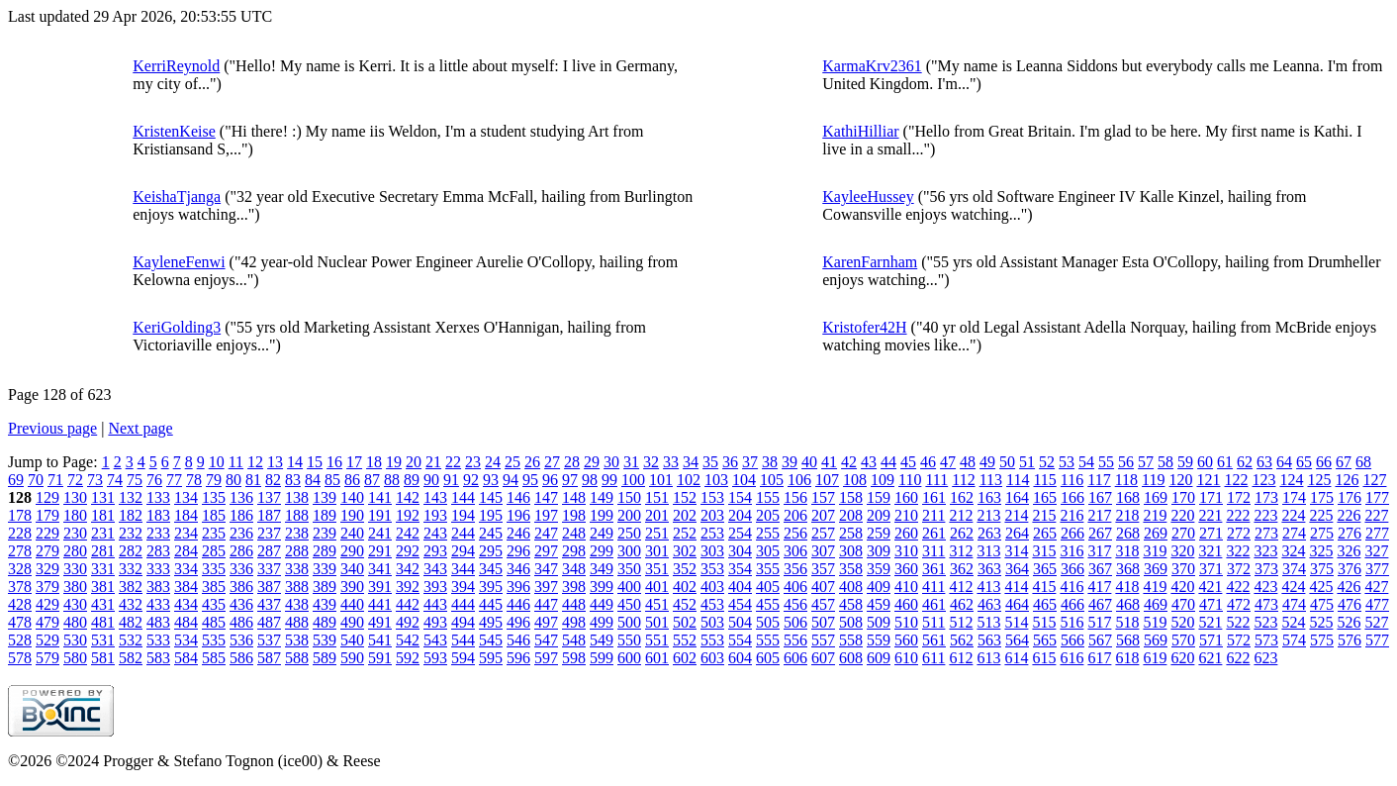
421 (1210, 586)
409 (878, 586)
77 (174, 479)
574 (1294, 640)
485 (214, 622)
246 (518, 533)
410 (906, 586)
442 (407, 604)
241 (380, 533)
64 (1284, 461)
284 (186, 550)
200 (629, 515)
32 (651, 461)
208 (851, 515)
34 (690, 461)
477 (1377, 604)
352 (685, 568)
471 (1211, 604)
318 (1127, 550)
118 (1126, 479)
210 (906, 515)
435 (214, 604)
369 (1155, 568)
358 (851, 568)
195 (491, 515)
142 (407, 497)
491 (380, 622)
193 (435, 515)
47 (948, 461)
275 (1322, 533)
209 (878, 515)
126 (1346, 479)
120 (1180, 479)
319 (1154, 550)
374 (1294, 568)
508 (851, 622)
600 (629, 657)
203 (712, 515)
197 (546, 515)
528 (20, 640)
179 (47, 515)
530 (75, 640)
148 (574, 497)
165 (1045, 497)
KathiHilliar (860, 131)
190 (352, 515)
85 (332, 479)
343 (435, 568)
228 (20, 533)
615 (1044, 657)
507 (823, 622)
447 (546, 604)
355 (768, 568)
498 (574, 622)
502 (685, 622)
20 (413, 461)
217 (1099, 515)
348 (574, 568)
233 (158, 533)
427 (1376, 586)
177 (1377, 497)
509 (878, 622)
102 (688, 479)
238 (297, 533)
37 (750, 461)
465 (1045, 604)
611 (933, 657)
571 (1211, 640)
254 (740, 533)
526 (1348, 622)
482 (130, 622)
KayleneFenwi (179, 261)
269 (1155, 533)
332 (130, 568)
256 (795, 533)
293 (435, 550)
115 (1044, 479)
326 (1348, 550)
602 (685, 657)
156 (795, 497)
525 (1321, 622)
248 (574, 533)
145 (491, 497)
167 (1100, 497)
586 (241, 657)
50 (1007, 461)
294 (463, 550)
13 (275, 461)
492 (407, 622)
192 (407, 515)
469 (1155, 604)
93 (491, 479)
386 (241, 586)
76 (154, 479)
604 (740, 657)
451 (657, 604)
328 (20, 568)
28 (572, 461)
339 (324, 568)
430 (75, 604)
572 (1239, 640)
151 (657, 497)
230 (75, 533)
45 (908, 461)
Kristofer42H (864, 327)
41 (829, 461)
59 (1185, 461)
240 (352, 533)
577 (1377, 640)
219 (1154, 515)
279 (47, 550)
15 (315, 461)
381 (103, 586)
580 (75, 657)
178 (20, 515)
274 (1294, 533)
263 (989, 533)
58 (1165, 461)
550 (629, 640)
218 (1127, 515)
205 (768, 515)
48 (968, 461)
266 (1072, 533)
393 (435, 586)
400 (629, 586)
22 (453, 461)
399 (601, 586)
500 (629, 622)
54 (1086, 461)
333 (158, 568)
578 (20, 657)
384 (186, 586)
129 (47, 497)
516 (1071, 622)
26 (532, 461)
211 (933, 515)
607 (823, 657)
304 (740, 550)
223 (1265, 515)
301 (657, 550)
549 (601, 640)
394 (463, 586)
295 (491, 550)
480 (75, 622)
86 (352, 479)
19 (394, 461)
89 (411, 479)
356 (795, 568)
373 (1266, 568)
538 (297, 640)
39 (789, 461)
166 (1072, 497)
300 (629, 550)
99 (609, 479)
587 (269, 657)
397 (546, 586)
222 (1238, 515)
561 (934, 640)
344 (463, 568)
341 (380, 568)
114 (1017, 479)
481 (103, 622)
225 (1321, 515)
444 (463, 604)
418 (1127, 586)
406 (795, 586)
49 (987, 461)
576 (1349, 640)
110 (909, 479)
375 (1322, 568)
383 (158, 586)
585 (214, 657)
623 (1265, 657)
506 (795, 622)
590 (352, 657)
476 (1349, 604)
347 (546, 568)
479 (47, 622)
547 (546, 640)
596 (518, 657)
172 (1239, 497)
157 (823, 497)
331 (103, 568)
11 (236, 461)
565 (1045, 640)
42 (849, 461)
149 (601, 497)
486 (241, 622)
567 (1100, 640)
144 (463, 497)
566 (1072, 640)
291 (380, 550)
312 (961, 550)
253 (712, 533)
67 (1343, 461)
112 (963, 479)
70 (36, 479)
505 (768, 622)
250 (629, 533)
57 (1146, 461)
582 (130, 657)
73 (95, 479)
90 (431, 479)
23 (473, 461)
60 (1205, 461)
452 (685, 604)
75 (134, 479)
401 (657, 586)
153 (712, 497)
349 (601, 568)
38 (770, 461)
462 (962, 604)
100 (633, 479)
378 (20, 586)
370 (1183, 568)
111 (936, 479)
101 (661, 479)
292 (407, 550)
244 (463, 533)
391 (380, 586)
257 (823, 533)
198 (574, 515)
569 (1155, 640)
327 (1376, 550)
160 (906, 497)
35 (710, 461)
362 (962, 568)
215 (1044, 515)
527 (1376, 622)
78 (194, 479)
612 (961, 657)
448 (574, 604)
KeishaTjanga (177, 196)
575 (1322, 640)
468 (1128, 604)
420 (1182, 586)
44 (888, 461)
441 (380, 604)
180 (75, 515)
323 (1265, 550)
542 (407, 640)
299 (601, 550)
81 (253, 479)
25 (512, 461)
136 (241, 497)
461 (934, 604)
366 (1072, 568)
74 (115, 479)
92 (471, 479)
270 (1183, 533)
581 (103, 657)
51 (1027, 461)
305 (768, 550)
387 (269, 586)
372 (1239, 568)
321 (1210, 550)
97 (570, 479)
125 (1319, 479)
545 (491, 640)
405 (768, 586)
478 (20, 622)
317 (1099, 550)
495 (491, 622)
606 (795, 657)
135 (214, 497)
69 (16, 479)
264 (1017, 533)
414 (1016, 586)
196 (518, 515)
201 (657, 515)
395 (491, 586)
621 (1210, 657)
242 (407, 533)
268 (1128, 533)
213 (988, 515)
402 (685, 586)
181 (103, 515)
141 (380, 497)
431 (103, 604)
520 (1182, 622)
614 (1016, 657)
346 (518, 568)
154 (740, 497)
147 (546, 497)
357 (823, 568)
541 (380, 640)
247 (546, 533)
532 (130, 640)
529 (47, 640)
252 (685, 533)
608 (851, 657)
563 (989, 640)
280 (75, 550)
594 (463, 657)
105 (772, 479)
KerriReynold (176, 65)
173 (1266, 497)
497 (546, 622)
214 (1016, 515)
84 (313, 479)
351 (657, 568)
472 (1239, 604)
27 (552, 461)
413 (988, 586)
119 (1153, 479)
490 (352, 622)
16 (334, 461)
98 (590, 479)
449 (601, 604)
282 (130, 550)
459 (878, 604)
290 (352, 550)
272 (1239, 533)
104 (744, 479)
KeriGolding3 (177, 327)
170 (1183, 497)
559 (878, 640)
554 (740, 640)
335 (214, 568)
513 (988, 622)
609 (878, 657)
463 (989, 604)
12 (255, 461)
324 (1293, 550)
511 (933, 622)
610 (906, 657)
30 (611, 461)
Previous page (52, 428)
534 (186, 640)
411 (933, 586)
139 (324, 497)
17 (354, 461)
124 (1291, 479)
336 (241, 568)
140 (352, 497)
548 (574, 640)
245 (491, 533)
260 (906, 533)
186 (241, 515)
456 (795, 604)
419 (1154, 586)
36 (730, 461)
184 (186, 515)
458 (851, 604)
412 (961, 586)
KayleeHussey (867, 196)
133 (158, 497)
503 (712, 622)
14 (295, 461)
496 (518, 622)
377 (1377, 568)
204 (740, 515)
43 (869, 461)
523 (1265, 622)
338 (297, 568)
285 (214, 550)
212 (961, 515)
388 (297, 586)
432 (130, 604)
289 (324, 550)
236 (241, 533)
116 (1072, 479)
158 (851, 497)
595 (491, 657)
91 (451, 479)
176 (1349, 497)
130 (75, 497)
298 (574, 550)
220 (1182, 515)
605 (768, 657)
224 (1293, 515)
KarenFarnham (869, 261)
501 (657, 622)
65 (1304, 461)
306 (795, 550)
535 (214, 640)
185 (214, 515)
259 (878, 533)
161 (934, 497)
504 (740, 622)
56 (1126, 461)
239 (324, 533)
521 (1210, 622)
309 (878, 550)
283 (158, 550)
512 (961, 622)
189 (324, 515)
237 (269, 533)
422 (1238, 586)
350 (629, 568)
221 (1210, 515)
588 (297, 657)
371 (1211, 568)
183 (158, 515)
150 (629, 497)
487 (269, 622)
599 (601, 657)
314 (1016, 550)
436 (241, 604)
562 (962, 640)
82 (273, 479)
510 (906, 622)
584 (186, 657)
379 (47, 586)
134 (186, 497)
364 (1017, 568)
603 (712, 657)
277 (1377, 533)
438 (297, 604)
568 (1128, 640)
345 (491, 568)
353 (712, 568)
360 (906, 568)
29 (592, 461)
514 (1016, 622)
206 (795, 515)
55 (1106, 461)
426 (1348, 586)
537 (269, 640)
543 (435, 640)
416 (1071, 586)
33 (671, 461)
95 (530, 479)
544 (463, 640)
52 (1047, 461)
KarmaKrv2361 (871, 65)
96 (550, 479)
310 (906, 550)
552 (685, 640)
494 (463, 622)
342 (407, 568)
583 (158, 657)
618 (1127, 657)
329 (47, 568)
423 (1265, 586)
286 (241, 550)
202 (685, 515)
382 (130, 586)
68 (1363, 461)
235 (214, 533)
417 (1099, 586)
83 (293, 479)
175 (1322, 497)
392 (407, 586)
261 (934, 533)
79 (214, 479)
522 (1238, 622)
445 (491, 604)
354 (740, 568)
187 (269, 515)
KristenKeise (174, 131)
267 (1100, 533)
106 (799, 479)
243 (435, 533)
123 (1263, 479)
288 (297, 550)
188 (297, 515)
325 (1321, 550)
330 (75, 568)
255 (768, 533)
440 (352, 604)
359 (878, 568)
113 (990, 479)
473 (1266, 604)
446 (518, 604)
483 (158, 622)
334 (186, 568)
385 (214, 586)
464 (1017, 604)
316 (1071, 550)
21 (433, 461)
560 (906, 640)
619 (1154, 657)
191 (380, 515)
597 (546, 657)
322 (1238, 550)
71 (55, 479)
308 (851, 550)
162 (962, 497)
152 (685, 497)
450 (629, 604)
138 (297, 497)
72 (75, 479)
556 (795, 640)
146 (518, 497)
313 (988, 550)
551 (657, 640)
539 (324, 640)
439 (324, 604)
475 (1322, 604)
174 (1294, 497)
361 (934, 568)
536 (241, 640)
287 (269, 550)
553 (712, 640)
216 (1071, 515)
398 (574, 586)
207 (823, 515)
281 (103, 550)
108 (855, 479)
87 (372, 479)
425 (1321, 586)
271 (1211, 533)
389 (324, 586)
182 (130, 515)
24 (493, 461)
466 (1072, 604)
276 (1349, 533)
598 (574, 657)
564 (1017, 640)
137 (269, 497)
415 (1044, 586)
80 (233, 479)
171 (1211, 497)
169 (1155, 497)
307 (823, 550)
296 (518, 550)
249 (601, 533)
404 (740, 586)
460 (906, 604)
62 (1245, 461)
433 (158, 604)
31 (631, 461)
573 (1266, 640)
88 (392, 479)
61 (1225, 461)
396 (518, 586)
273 (1266, 533)
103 (716, 479)
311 (933, 550)
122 (1236, 479)
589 (324, 657)
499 (601, 622)
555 (768, 640)
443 (435, 604)
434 (186, 604)
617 (1099, 657)
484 (186, 622)
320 (1182, 550)
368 (1128, 568)
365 (1045, 568)
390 (352, 586)
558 (851, 640)
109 (882, 479)
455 (768, 604)
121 (1208, 479)
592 (407, 657)
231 (103, 533)
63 (1264, 461)
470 (1183, 604)
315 (1044, 550)
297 (546, 550)
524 (1293, 622)
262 (962, 533)
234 (186, 533)
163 (989, 497)
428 (20, 604)
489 (324, 622)
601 (657, 657)
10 (217, 461)
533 (158, 640)
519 (1154, 622)
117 (1098, 479)
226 (1348, 515)
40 (809, 461)
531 (103, 640)
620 (1182, 657)
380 (75, 586)
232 (130, 533)
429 (47, 604)
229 (47, 533)
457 (823, 604)
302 (685, 550)
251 (657, 533)
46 (928, 461)
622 (1238, 657)
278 (20, 550)
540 (352, 640)
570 (1183, 640)
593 (435, 657)
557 (823, 640)
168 (1128, 497)
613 (988, 657)
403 (712, 586)
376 (1349, 568)
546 (518, 640)
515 (1044, 622)
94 (510, 479)
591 (380, 657)
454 (740, 604)
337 (269, 568)
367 (1100, 568)
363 (989, 568)
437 (269, 604)
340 (352, 568)
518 (1127, 622)
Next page (140, 428)
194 (463, 515)
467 (1100, 604)
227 (1376, 515)
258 (851, 533)
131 (103, 497)
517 (1099, 622)
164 (1017, 497)
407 (823, 586)
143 (435, 497)
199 (601, 515)
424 (1293, 586)
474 (1294, 604)
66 (1324, 461)
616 (1071, 657)
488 (297, 622)
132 (130, 497)
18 (374, 461)
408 (851, 586)
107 (827, 479)
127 (1374, 479)
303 (712, 550)
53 (1066, 461)
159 (878, 497)
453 (712, 604)
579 (47, 657)
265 (1045, 533)
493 (435, 622)
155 (768, 497)
